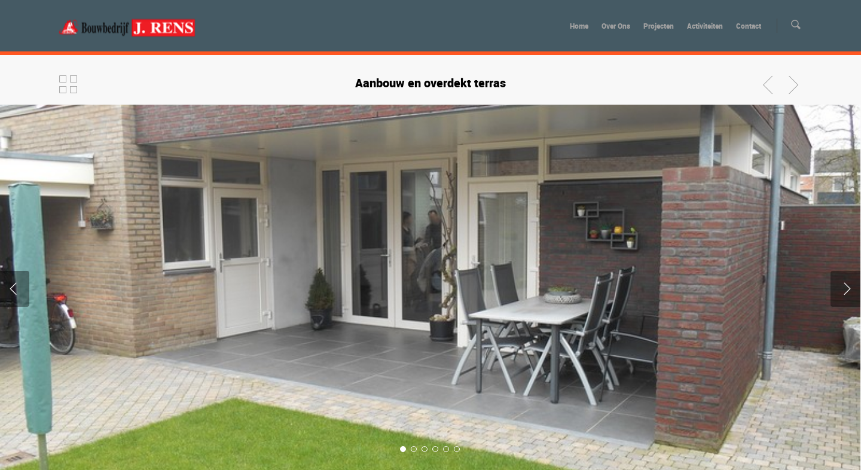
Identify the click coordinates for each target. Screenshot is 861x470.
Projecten (658, 25)
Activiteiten (705, 25)
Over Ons (616, 25)
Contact (748, 25)
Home (579, 25)
